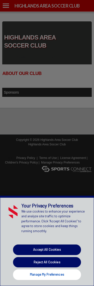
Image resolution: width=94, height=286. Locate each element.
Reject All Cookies (47, 262)
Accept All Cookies (47, 250)
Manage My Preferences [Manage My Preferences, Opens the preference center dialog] (47, 274)
